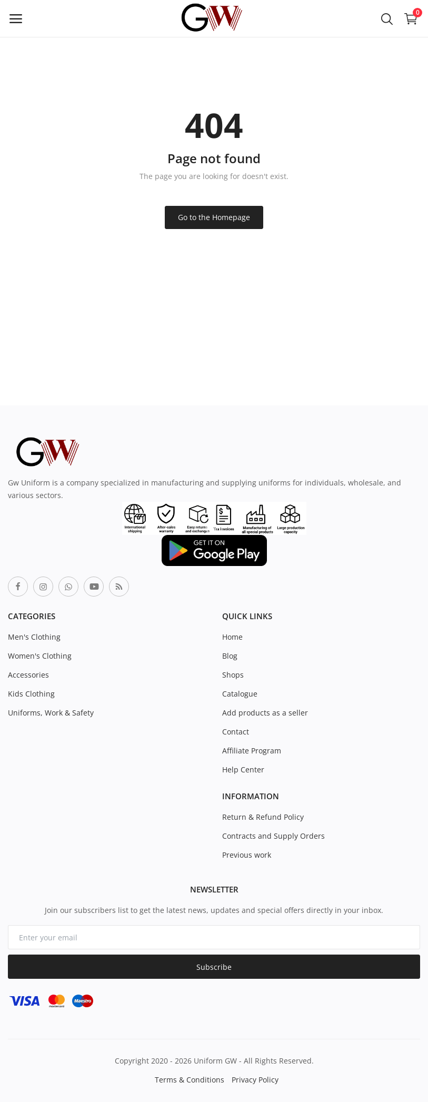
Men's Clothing (34, 637)
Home (232, 637)
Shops (233, 675)
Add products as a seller (265, 713)
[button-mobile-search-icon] (387, 18)
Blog (229, 656)
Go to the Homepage (214, 217)
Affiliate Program (251, 751)
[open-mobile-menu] (15, 18)
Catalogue (239, 694)
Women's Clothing (40, 656)
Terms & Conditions (189, 1080)
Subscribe (214, 967)
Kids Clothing (31, 694)
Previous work (246, 855)
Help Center (243, 770)
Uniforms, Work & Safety (51, 713)
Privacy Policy (255, 1080)
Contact (235, 732)
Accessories (28, 675)
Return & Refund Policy (263, 817)
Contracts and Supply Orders (273, 836)
